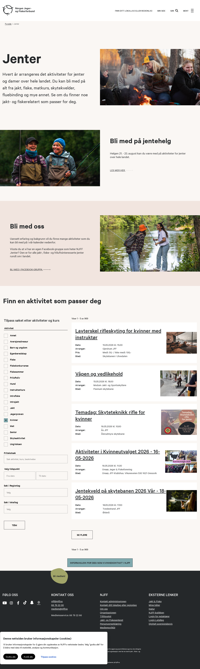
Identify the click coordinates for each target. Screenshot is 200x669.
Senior (13, 432)
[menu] (188, 10)
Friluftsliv (14, 377)
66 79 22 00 (57, 605)
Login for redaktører (159, 616)
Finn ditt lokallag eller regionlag (133, 10)
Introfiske (14, 395)
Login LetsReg (156, 620)
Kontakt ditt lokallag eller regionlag (118, 605)
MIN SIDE (161, 10)
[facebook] (18, 603)
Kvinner (13, 419)
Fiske (12, 359)
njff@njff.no (57, 601)
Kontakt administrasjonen (113, 601)
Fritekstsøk (10, 453)
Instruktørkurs (17, 389)
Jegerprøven (16, 414)
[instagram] (11, 603)
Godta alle (10, 656)
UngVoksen (15, 444)
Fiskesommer (16, 371)
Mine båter (154, 605)
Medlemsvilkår (107, 627)
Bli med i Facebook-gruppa (31, 269)
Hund (12, 383)
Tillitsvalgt (105, 616)
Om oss (104, 608)
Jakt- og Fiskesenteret (111, 620)
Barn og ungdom (18, 347)
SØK (174, 10)
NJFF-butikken (156, 612)
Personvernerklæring (110, 623)
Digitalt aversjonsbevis (160, 623)
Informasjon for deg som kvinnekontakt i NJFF (100, 562)
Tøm (14, 525)
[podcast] (38, 603)
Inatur (152, 608)
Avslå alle (28, 656)
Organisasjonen (108, 612)
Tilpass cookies (48, 656)
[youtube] (4, 603)
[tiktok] (25, 603)
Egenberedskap (18, 353)
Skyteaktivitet (17, 438)
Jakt (12, 407)
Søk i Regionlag (12, 485)
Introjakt (14, 401)
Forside (8, 23)
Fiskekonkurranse (18, 365)
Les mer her (122, 170)
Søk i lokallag (11, 502)
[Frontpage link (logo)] (7, 11)
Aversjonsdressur (18, 341)
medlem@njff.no (59, 608)
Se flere (82, 534)
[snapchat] (32, 603)
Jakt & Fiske (155, 601)
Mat (11, 426)
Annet (12, 335)
